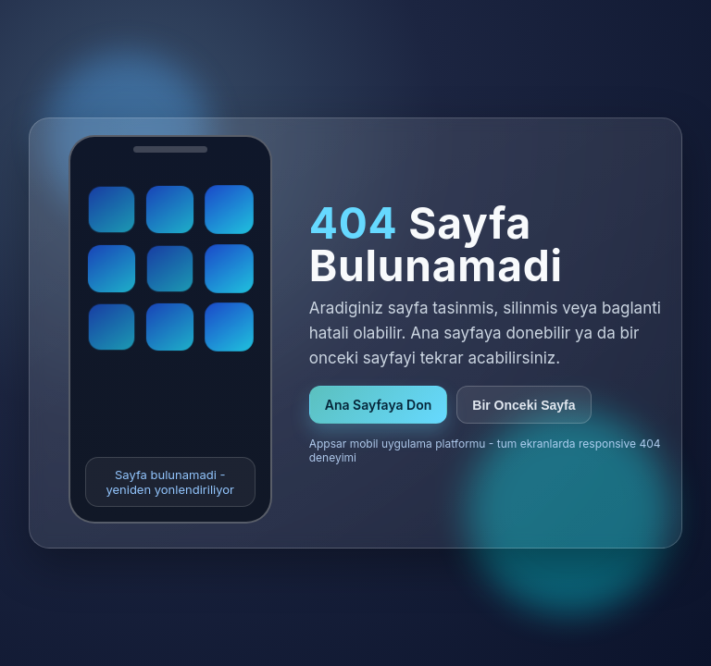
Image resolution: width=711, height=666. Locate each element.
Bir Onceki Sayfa (523, 405)
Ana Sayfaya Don (378, 405)
